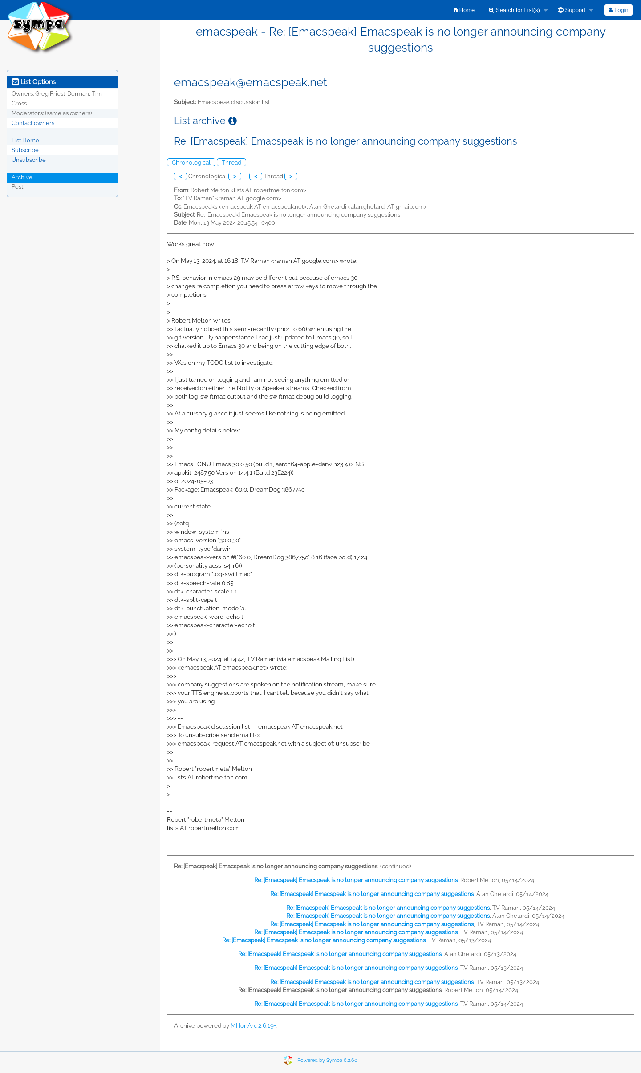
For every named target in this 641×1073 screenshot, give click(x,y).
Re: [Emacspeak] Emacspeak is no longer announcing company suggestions (356, 880)
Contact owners (33, 123)
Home (464, 10)
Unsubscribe (29, 160)
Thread (231, 162)
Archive (22, 177)
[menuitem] (464, 10)
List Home (25, 140)
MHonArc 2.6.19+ (253, 1025)
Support (571, 10)
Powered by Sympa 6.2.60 (327, 1060)
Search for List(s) (514, 10)
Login (618, 10)
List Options (34, 81)
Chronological (191, 162)
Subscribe (25, 150)
